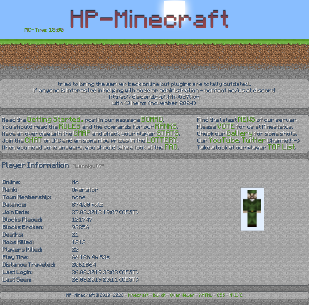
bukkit (159, 295)
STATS (168, 133)
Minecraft (138, 295)
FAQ (171, 147)
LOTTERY (162, 140)
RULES (70, 127)
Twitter (254, 140)
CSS (221, 295)
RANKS (166, 127)
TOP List (281, 147)
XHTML (206, 295)
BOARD (152, 120)
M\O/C (236, 295)
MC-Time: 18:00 (44, 30)
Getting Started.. (55, 120)
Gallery (240, 133)
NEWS (247, 120)
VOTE (226, 127)
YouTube (224, 140)
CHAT (34, 140)
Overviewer (182, 295)
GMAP (82, 133)
